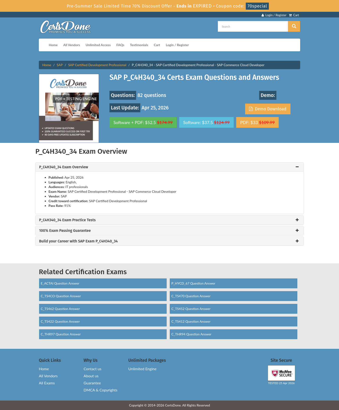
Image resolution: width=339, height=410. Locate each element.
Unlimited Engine (142, 368)
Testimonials (139, 45)
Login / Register (274, 15)
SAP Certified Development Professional (97, 65)
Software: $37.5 (206, 122)
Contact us (92, 368)
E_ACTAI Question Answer (60, 283)
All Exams (47, 383)
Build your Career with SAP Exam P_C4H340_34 (78, 241)
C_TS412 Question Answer (190, 321)
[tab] (169, 167)
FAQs (120, 45)
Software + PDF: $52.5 (143, 122)
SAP (60, 65)
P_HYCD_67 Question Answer (193, 283)
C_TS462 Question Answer (60, 309)
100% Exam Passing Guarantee (65, 231)
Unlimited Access (98, 45)
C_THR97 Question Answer (61, 334)
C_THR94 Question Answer (191, 334)
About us (91, 376)
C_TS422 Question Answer (60, 321)
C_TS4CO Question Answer (61, 296)
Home (53, 45)
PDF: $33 (257, 122)
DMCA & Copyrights (100, 390)
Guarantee (92, 383)
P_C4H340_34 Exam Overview (63, 167)
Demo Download (267, 109)
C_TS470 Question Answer (190, 296)
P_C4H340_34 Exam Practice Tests (67, 220)
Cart (294, 15)
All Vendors (71, 45)
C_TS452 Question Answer (190, 309)
